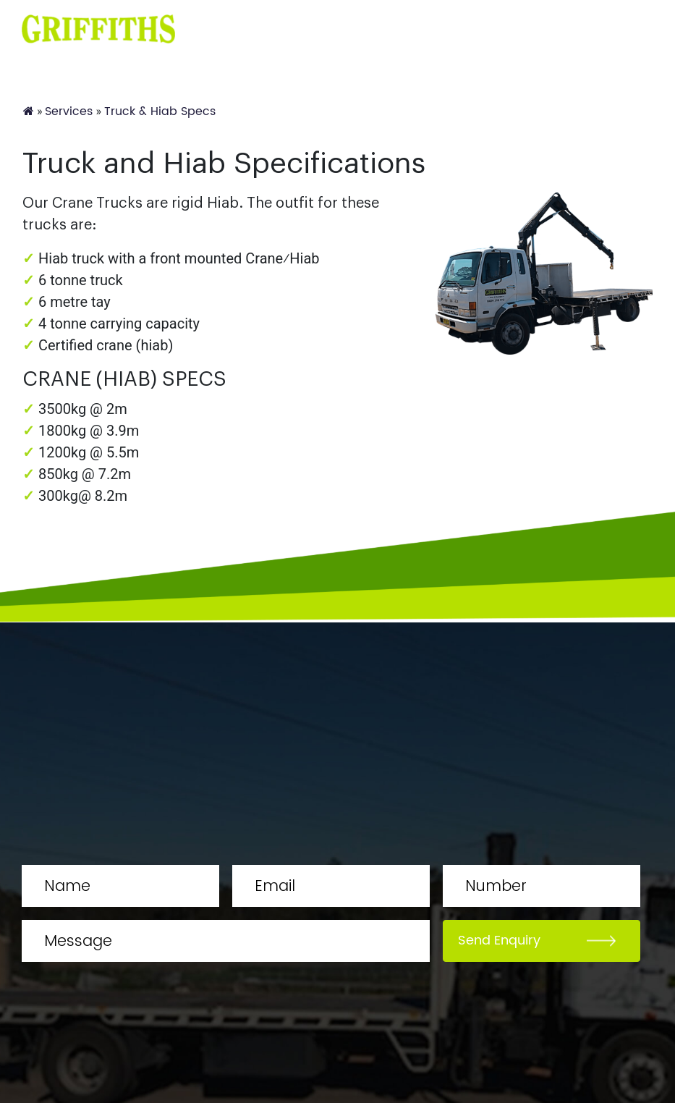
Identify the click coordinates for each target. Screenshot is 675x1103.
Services (69, 111)
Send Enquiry (499, 940)
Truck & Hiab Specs (160, 111)
